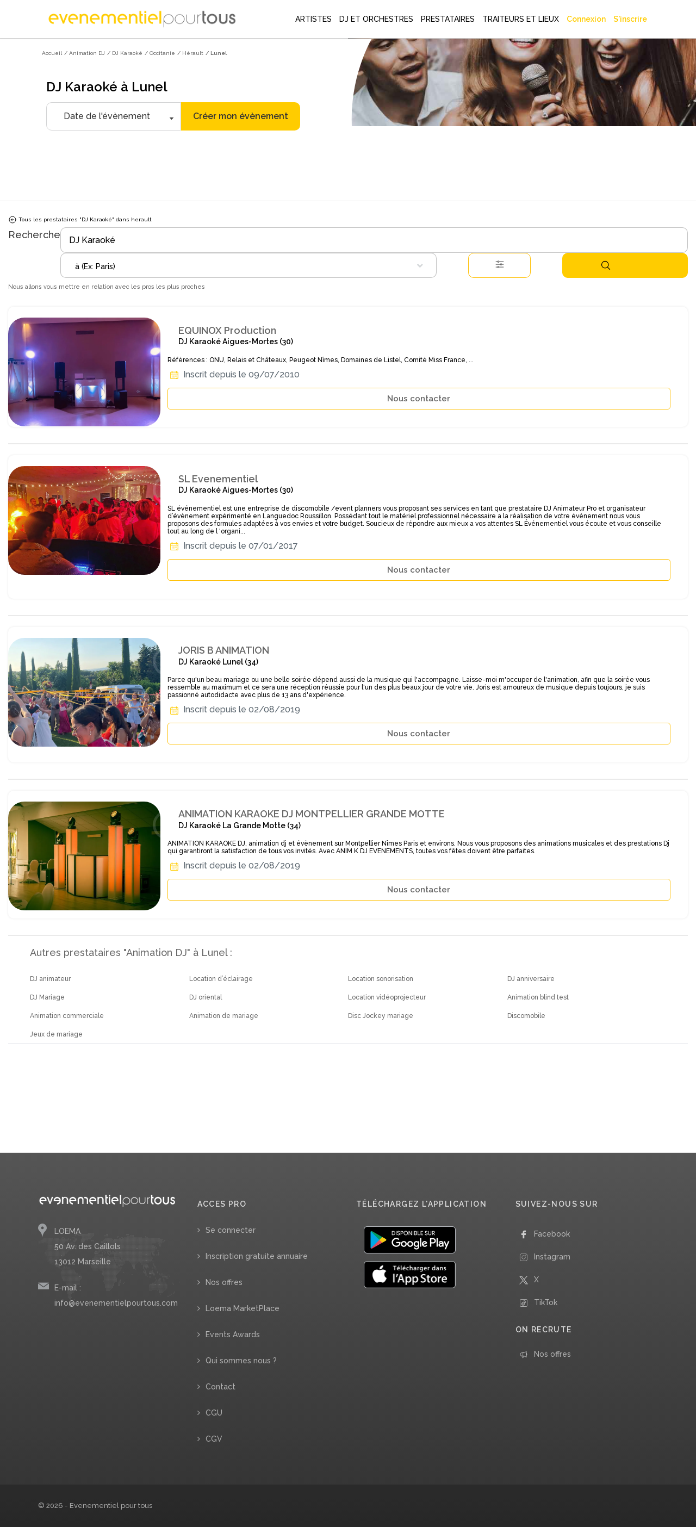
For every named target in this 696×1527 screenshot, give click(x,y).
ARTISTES (313, 19)
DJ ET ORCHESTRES (376, 19)
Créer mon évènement (240, 116)
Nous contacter (418, 399)
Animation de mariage (223, 1016)
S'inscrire (630, 19)
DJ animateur (50, 979)
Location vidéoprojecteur (387, 997)
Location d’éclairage (221, 979)
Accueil (52, 53)
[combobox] (248, 265)
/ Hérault (190, 53)
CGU (214, 1412)
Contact (220, 1386)
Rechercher (605, 265)
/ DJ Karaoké (124, 53)
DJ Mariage (47, 997)
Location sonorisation (380, 979)
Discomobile (526, 1016)
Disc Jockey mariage (380, 1016)
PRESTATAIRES (448, 19)
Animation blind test (538, 997)
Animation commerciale (67, 1016)
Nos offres (224, 1282)
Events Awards (233, 1334)
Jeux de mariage (56, 1034)
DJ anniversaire (531, 979)
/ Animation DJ (84, 53)
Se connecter (231, 1230)
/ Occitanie (160, 53)
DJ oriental (205, 997)
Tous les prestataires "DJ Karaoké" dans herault (80, 219)
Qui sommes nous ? (241, 1360)
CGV (214, 1439)
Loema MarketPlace (242, 1308)
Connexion (586, 19)
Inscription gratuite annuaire (257, 1256)
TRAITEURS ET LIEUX (520, 19)
